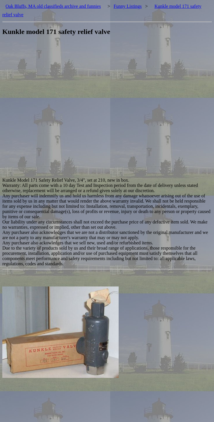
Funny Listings (128, 6)
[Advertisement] (68, 109)
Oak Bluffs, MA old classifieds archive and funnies (53, 6)
